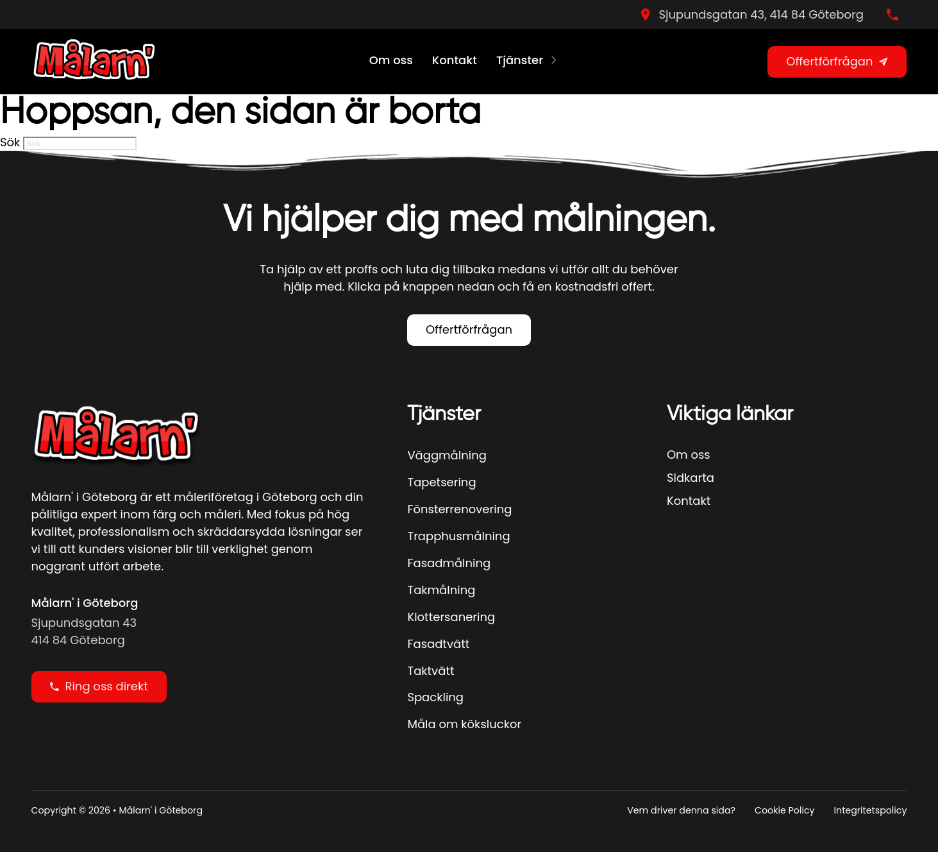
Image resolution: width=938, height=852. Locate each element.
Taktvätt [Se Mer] (430, 671)
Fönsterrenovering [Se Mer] (459, 509)
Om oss (391, 60)
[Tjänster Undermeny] (553, 61)
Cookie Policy (785, 810)
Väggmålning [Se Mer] (446, 455)
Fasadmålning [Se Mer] (448, 563)
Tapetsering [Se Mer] (441, 482)
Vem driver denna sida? (681, 810)
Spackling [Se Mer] (435, 697)
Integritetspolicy (870, 810)
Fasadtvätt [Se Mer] (438, 644)
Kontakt (454, 60)
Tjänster (519, 60)
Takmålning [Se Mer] (441, 590)
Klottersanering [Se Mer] (451, 617)
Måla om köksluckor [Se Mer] (464, 724)
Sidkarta (690, 478)
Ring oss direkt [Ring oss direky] (99, 686)
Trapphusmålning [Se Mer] (458, 536)
